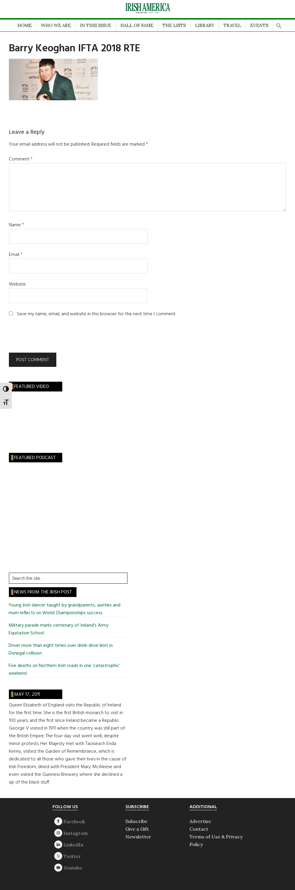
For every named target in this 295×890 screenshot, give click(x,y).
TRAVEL (232, 25)
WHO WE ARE (56, 25)
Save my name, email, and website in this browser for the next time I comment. (96, 314)
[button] (279, 24)
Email (16, 255)
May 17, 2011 (27, 694)
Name (16, 225)
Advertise (200, 821)
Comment (21, 159)
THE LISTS (174, 25)
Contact (198, 829)
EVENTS (259, 25)
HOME (24, 25)
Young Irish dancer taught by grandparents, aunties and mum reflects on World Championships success (64, 609)
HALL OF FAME (136, 25)
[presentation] (49, 338)
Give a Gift (137, 829)
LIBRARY (204, 25)
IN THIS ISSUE (95, 25)
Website (17, 284)
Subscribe (136, 821)
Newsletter (138, 837)
